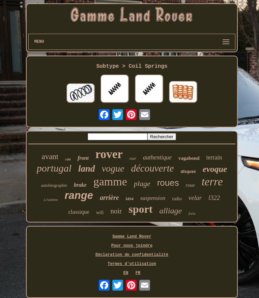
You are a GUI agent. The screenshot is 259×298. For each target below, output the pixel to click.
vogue (113, 168)
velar (195, 197)
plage (142, 183)
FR (138, 273)
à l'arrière (51, 200)
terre (212, 182)
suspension (153, 198)
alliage (170, 210)
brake (80, 185)
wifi (100, 212)
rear (133, 158)
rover (109, 154)
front (83, 158)
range (78, 195)
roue (190, 185)
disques (188, 171)
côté (68, 159)
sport (140, 209)
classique (78, 212)
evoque (215, 169)
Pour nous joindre (131, 245)
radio (177, 198)
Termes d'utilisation (132, 264)
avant (49, 156)
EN (125, 273)
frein (192, 213)
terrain (214, 157)
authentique (157, 157)
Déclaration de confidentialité (131, 254)
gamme (110, 181)
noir (116, 211)
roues (168, 183)
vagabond (189, 158)
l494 (130, 198)
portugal (54, 168)
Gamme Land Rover (131, 236)
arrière (109, 197)
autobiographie (54, 185)
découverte (152, 168)
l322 (214, 197)
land (86, 168)
